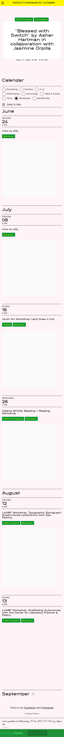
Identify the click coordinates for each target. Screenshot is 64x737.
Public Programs (11, 523)
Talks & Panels (52, 94)
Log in (5, 726)
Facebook (30, 707)
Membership (43, 98)
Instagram (48, 707)
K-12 (42, 89)
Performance (13, 94)
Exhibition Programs (13, 419)
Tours (9, 98)
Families (28, 89)
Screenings (32, 94)
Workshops (24, 98)
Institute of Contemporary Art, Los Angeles (34, 3)
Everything (12, 89)
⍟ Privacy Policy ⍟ (32, 714)
